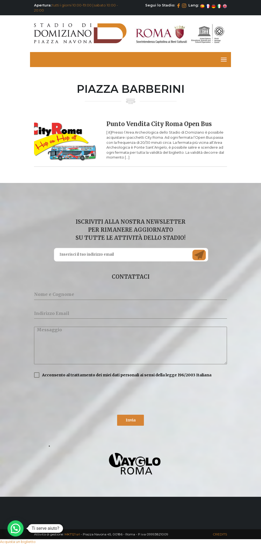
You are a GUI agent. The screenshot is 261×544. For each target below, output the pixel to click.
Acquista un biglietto (18, 541)
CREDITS (220, 534)
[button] (16, 528)
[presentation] (74, 396)
